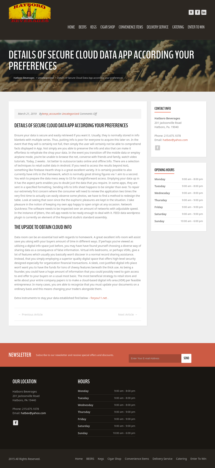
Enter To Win (196, 27)
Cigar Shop (107, 27)
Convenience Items (131, 27)
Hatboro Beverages (24, 78)
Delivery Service (158, 27)
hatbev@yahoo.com (175, 140)
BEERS (82, 27)
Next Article (127, 314)
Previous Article (30, 314)
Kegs (93, 27)
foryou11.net (99, 298)
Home (71, 27)
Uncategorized (46, 78)
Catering (178, 27)
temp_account (50, 114)
